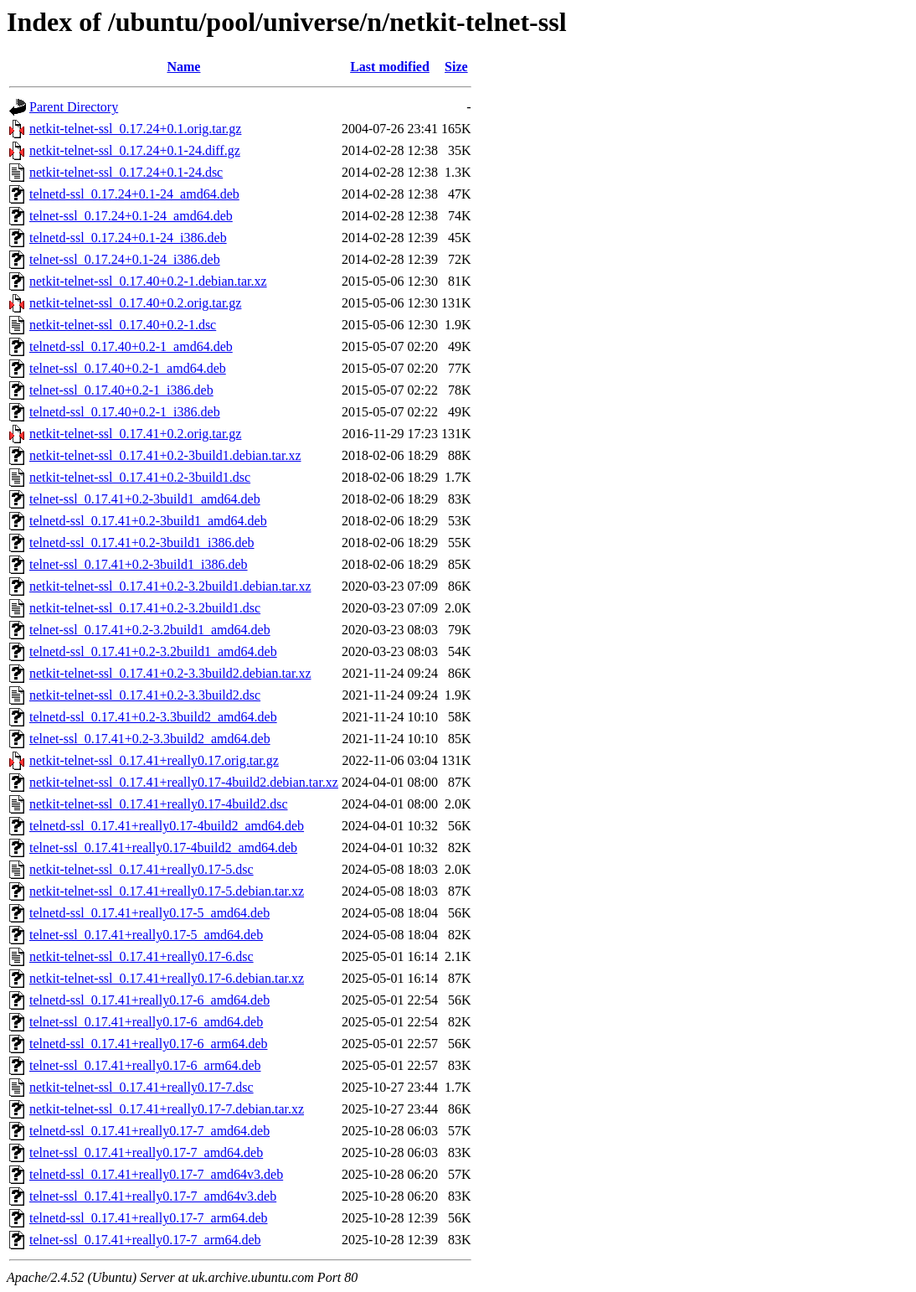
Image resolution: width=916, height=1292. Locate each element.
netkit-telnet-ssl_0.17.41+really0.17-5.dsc (141, 869)
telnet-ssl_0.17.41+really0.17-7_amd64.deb (146, 1152)
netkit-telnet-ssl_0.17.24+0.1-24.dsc (126, 172)
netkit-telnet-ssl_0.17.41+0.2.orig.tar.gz (135, 433)
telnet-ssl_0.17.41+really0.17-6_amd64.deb (146, 1022)
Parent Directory (73, 107)
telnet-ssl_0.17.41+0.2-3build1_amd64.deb (144, 499)
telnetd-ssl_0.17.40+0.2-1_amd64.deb (131, 346)
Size (456, 66)
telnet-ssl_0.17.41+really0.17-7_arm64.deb (145, 1240)
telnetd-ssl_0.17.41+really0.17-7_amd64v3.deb (156, 1174)
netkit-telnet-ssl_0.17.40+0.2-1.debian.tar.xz (148, 281)
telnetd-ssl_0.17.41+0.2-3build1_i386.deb (142, 542)
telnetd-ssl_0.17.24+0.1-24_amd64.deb (134, 194)
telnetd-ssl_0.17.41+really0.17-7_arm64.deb (148, 1218)
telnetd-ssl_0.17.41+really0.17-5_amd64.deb (149, 913)
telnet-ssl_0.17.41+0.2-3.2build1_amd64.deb (149, 630)
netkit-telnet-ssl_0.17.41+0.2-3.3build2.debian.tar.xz (170, 673)
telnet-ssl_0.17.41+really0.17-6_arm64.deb (145, 1065)
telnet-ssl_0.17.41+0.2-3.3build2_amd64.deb (149, 738)
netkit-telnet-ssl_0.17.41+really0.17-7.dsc (141, 1087)
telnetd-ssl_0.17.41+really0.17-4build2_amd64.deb (166, 826)
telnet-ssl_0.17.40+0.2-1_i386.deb (121, 390)
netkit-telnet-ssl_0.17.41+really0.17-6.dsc (141, 956)
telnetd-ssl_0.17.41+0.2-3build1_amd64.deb (148, 521)
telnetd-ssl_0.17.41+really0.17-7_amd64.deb (149, 1131)
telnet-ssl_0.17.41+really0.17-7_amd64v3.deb (152, 1196)
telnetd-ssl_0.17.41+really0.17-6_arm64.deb (148, 1043)
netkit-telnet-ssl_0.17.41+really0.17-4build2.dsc (158, 804)
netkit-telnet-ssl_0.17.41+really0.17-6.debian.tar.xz (166, 978)
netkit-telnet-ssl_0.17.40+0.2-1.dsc (122, 325)
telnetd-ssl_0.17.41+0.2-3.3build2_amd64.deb (153, 717)
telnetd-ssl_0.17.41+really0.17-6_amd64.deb (149, 1000)
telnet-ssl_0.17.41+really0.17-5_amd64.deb (146, 935)
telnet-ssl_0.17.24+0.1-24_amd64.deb (131, 216)
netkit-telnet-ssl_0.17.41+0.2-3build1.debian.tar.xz (165, 455)
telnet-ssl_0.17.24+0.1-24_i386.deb (124, 259)
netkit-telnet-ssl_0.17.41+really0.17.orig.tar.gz (154, 760)
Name (183, 66)
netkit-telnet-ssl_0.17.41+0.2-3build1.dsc (139, 477)
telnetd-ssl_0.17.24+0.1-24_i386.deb (128, 237)
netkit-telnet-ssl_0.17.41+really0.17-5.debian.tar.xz (166, 891)
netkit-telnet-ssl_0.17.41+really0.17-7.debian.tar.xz (166, 1109)
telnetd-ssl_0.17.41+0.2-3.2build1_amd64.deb (153, 651)
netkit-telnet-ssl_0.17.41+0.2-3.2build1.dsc (144, 608)
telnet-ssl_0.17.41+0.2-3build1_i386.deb (138, 564)
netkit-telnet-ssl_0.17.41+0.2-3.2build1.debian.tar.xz (170, 586)
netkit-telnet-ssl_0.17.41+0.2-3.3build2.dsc (144, 695)
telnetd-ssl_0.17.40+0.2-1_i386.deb (124, 412)
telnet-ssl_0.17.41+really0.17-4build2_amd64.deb (163, 847)
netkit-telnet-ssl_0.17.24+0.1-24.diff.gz (134, 150)
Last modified (390, 66)
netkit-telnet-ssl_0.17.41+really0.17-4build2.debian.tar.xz (183, 782)
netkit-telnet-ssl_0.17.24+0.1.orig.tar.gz (135, 128)
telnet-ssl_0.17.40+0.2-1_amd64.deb (127, 368)
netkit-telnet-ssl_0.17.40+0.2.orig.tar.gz (135, 303)
